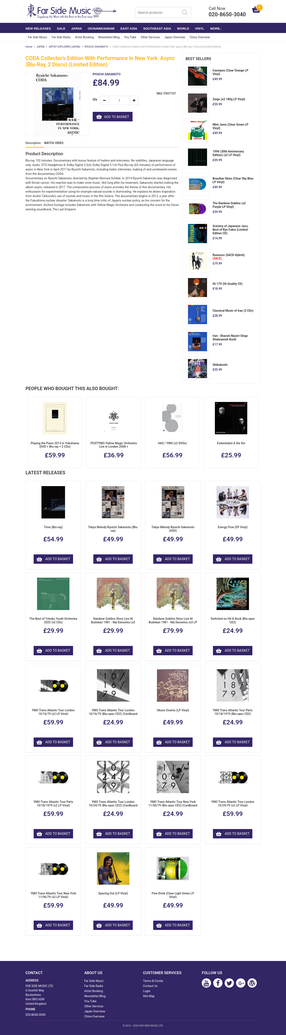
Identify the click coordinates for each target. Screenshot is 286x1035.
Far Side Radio (61, 37)
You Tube (130, 37)
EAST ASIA (128, 28)
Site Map (149, 996)
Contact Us (150, 986)
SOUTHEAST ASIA (157, 28)
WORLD (183, 28)
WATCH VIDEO (53, 143)
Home (29, 46)
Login (147, 991)
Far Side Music (37, 37)
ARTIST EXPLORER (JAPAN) (64, 46)
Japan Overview (174, 37)
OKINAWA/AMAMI (101, 28)
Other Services (150, 37)
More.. (215, 28)
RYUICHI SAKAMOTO (96, 46)
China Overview (200, 37)
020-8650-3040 (36, 1014)
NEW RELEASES (38, 28)
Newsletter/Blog (109, 37)
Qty (95, 99)
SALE (61, 28)
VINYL (199, 28)
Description (33, 143)
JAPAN (76, 28)
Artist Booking (84, 37)
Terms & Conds (153, 981)
